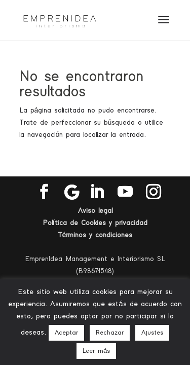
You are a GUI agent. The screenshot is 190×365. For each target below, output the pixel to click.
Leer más (96, 351)
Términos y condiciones (95, 235)
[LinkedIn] (96, 192)
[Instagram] (153, 192)
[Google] (72, 192)
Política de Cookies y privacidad (95, 223)
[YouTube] (125, 192)
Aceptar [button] (66, 333)
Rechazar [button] (110, 333)
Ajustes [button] (152, 333)
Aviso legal (95, 210)
